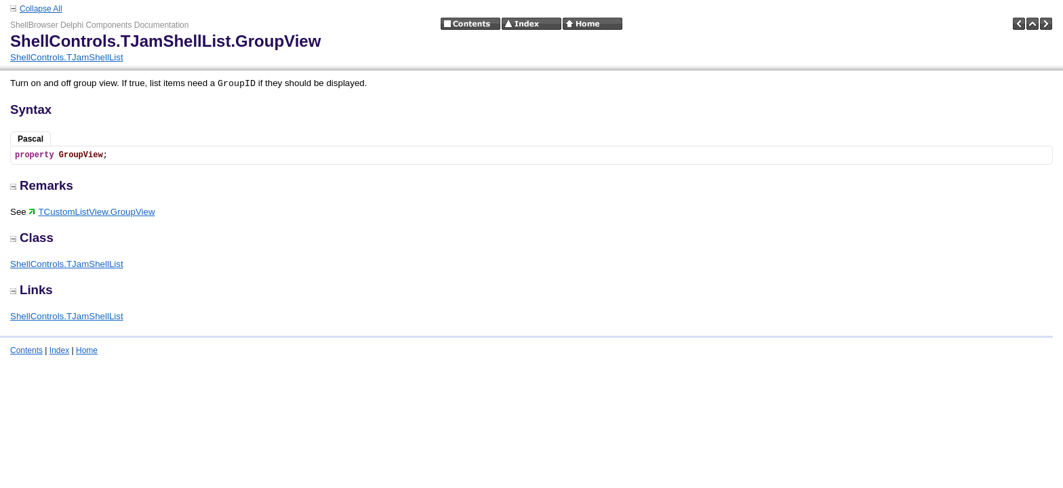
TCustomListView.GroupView (91, 212)
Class (32, 237)
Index (59, 350)
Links (31, 290)
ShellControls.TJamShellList (66, 57)
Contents (26, 350)
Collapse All (41, 9)
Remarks (41, 185)
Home (87, 350)
